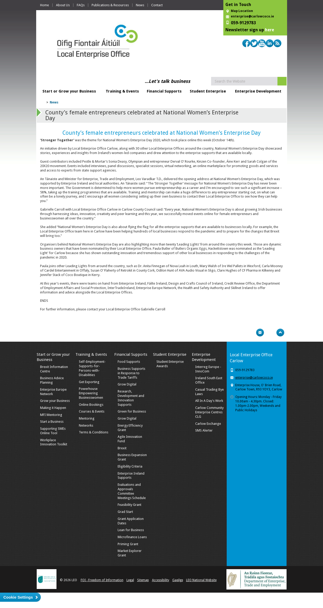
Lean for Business (131, 530)
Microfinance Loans (132, 537)
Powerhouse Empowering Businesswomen (91, 393)
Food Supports (129, 362)
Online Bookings (91, 405)
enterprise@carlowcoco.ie (252, 16)
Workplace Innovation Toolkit (53, 442)
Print (250, 332)
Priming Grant (128, 544)
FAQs (81, 5)
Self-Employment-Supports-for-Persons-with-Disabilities (92, 368)
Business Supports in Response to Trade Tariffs (131, 373)
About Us (63, 5)
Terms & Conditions (93, 432)
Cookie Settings (18, 597)
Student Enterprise (208, 91)
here (269, 29)
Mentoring (86, 418)
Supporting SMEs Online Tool (53, 431)
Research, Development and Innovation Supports (131, 398)
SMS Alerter (204, 430)
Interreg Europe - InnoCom (208, 369)
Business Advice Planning (52, 380)
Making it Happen (53, 408)
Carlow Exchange (208, 424)
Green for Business (132, 411)
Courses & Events (91, 411)
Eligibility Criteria (130, 466)
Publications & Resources (110, 5)
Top (280, 332)
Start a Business (52, 421)
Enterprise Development (258, 91)
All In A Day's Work (209, 401)
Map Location (242, 11)
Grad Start (125, 512)
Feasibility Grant (129, 505)
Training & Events (122, 91)
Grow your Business (55, 401)
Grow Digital (127, 384)
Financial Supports (164, 91)
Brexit (122, 448)
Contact (157, 5)
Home (44, 5)
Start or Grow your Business (69, 91)
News (140, 5)
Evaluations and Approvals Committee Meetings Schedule (132, 491)
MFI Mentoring (51, 415)
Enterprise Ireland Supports (131, 475)
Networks (86, 425)
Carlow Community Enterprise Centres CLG (209, 412)
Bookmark (270, 332)
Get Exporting (89, 382)
